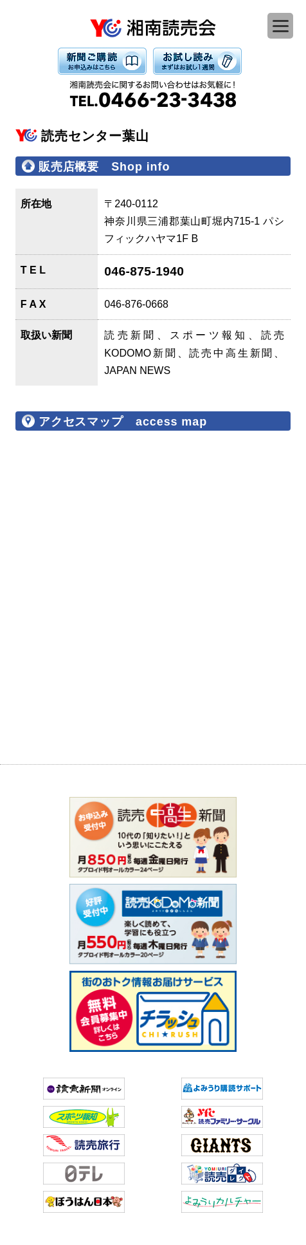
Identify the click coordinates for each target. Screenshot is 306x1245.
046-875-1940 (144, 271)
